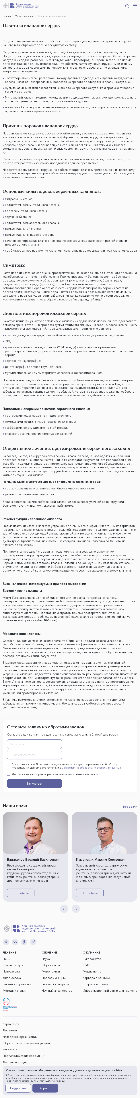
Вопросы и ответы (95, 984)
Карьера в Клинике (96, 978)
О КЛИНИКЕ (91, 952)
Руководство (92, 959)
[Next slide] (76, 909)
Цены (6, 959)
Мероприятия (51, 971)
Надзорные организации (20, 1037)
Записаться (34, 783)
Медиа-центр (92, 971)
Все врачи (130, 806)
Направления (12, 971)
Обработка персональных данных (26, 1043)
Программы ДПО (54, 978)
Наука (46, 959)
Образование (51, 965)
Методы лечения (14, 990)
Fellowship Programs (55, 984)
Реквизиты (10, 1049)
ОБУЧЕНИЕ (50, 952)
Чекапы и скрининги (17, 984)
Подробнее (21, 893)
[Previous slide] (64, 909)
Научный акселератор (57, 990)
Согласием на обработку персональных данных (91, 767)
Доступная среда (15, 1062)
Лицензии (10, 1030)
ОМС (86, 965)
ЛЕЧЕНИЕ (9, 952)
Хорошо (45, 1088)
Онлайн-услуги (13, 965)
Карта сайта (11, 1024)
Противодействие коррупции (24, 1056)
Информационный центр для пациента (110, 990)
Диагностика (12, 978)
